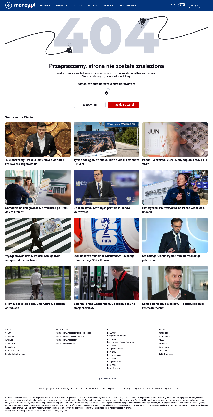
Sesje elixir (163, 343)
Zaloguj (194, 5)
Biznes (76, 5)
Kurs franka (10, 343)
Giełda (44, 5)
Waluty (60, 5)
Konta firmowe (113, 368)
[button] (182, 5)
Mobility (93, 5)
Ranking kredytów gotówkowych (121, 342)
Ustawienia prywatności (163, 388)
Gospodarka (126, 5)
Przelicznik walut (12, 350)
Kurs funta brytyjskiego (15, 354)
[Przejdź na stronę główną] (8, 7)
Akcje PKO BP (164, 336)
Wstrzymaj (90, 104)
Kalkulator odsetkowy (65, 343)
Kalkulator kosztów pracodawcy (70, 336)
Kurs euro (9, 340)
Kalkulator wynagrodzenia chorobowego (73, 333)
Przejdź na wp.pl (123, 104)
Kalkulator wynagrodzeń (66, 340)
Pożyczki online (114, 355)
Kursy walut (10, 336)
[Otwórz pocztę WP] (173, 5)
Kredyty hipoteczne (115, 349)
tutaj (65, 410)
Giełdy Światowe (166, 354)
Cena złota (163, 333)
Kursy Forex (164, 347)
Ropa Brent (163, 350)
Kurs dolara (10, 347)
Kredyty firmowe (114, 361)
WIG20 (161, 340)
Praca (107, 5)
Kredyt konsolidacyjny (116, 336)
